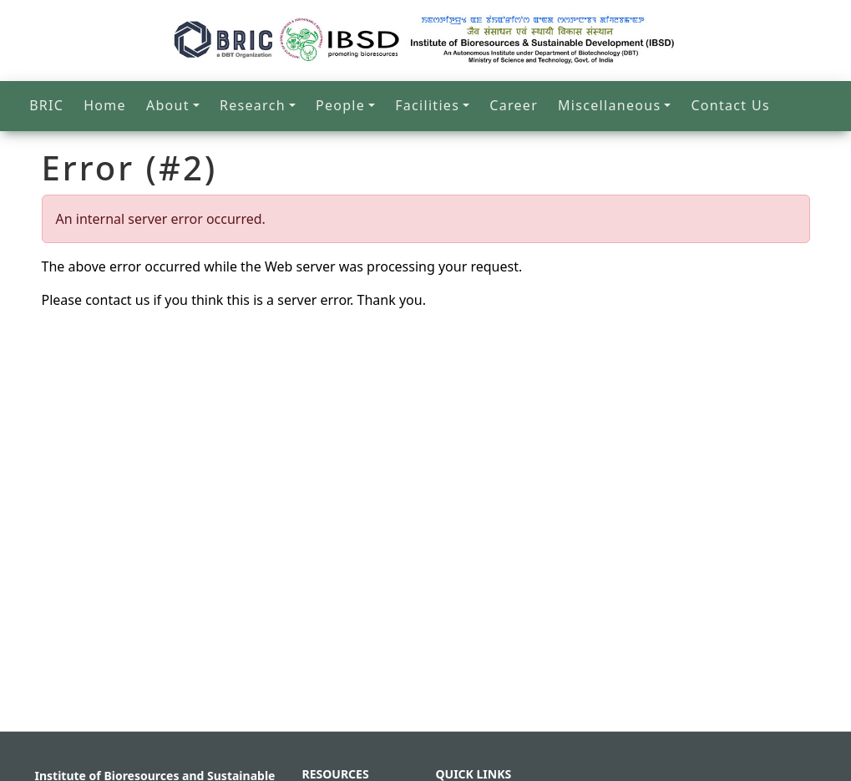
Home (105, 105)
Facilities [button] (427, 105)
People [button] (340, 105)
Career (513, 105)
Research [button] (253, 105)
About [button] (168, 105)
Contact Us (730, 105)
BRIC (46, 105)
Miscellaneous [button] (609, 105)
